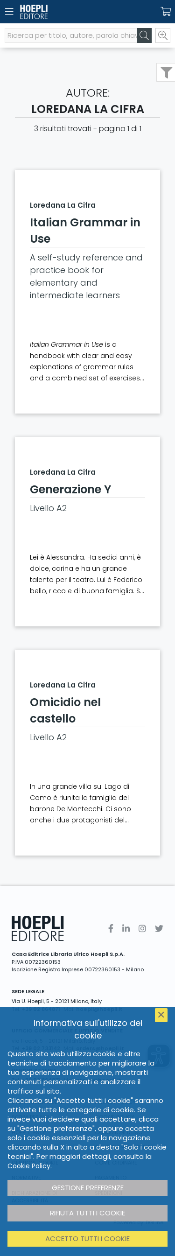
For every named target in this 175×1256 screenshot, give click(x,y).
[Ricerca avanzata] (162, 35)
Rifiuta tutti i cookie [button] (87, 1213)
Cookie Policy (28, 1166)
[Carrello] (165, 11)
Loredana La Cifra (63, 205)
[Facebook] (110, 928)
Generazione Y (70, 489)
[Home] (71, 12)
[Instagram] (142, 928)
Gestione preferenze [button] (88, 1188)
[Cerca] (144, 35)
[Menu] (9, 11)
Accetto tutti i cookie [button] (87, 1238)
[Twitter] (159, 928)
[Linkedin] (126, 928)
